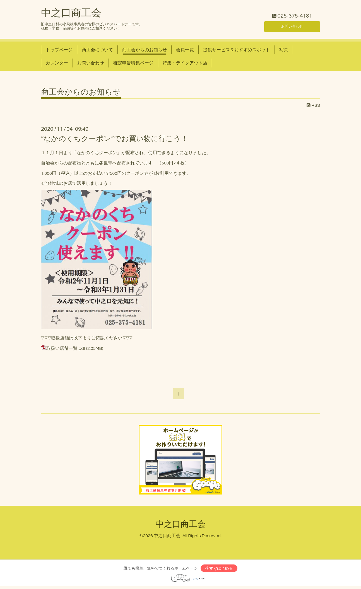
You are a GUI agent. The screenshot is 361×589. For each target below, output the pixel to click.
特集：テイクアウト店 (185, 63)
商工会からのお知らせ (144, 50)
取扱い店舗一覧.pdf (65, 348)
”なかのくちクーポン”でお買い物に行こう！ (114, 138)
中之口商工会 (71, 13)
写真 (283, 50)
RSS (313, 105)
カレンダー (57, 63)
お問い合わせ (292, 25)
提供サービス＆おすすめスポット (236, 50)
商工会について (97, 50)
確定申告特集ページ (133, 63)
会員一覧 (185, 50)
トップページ (59, 50)
